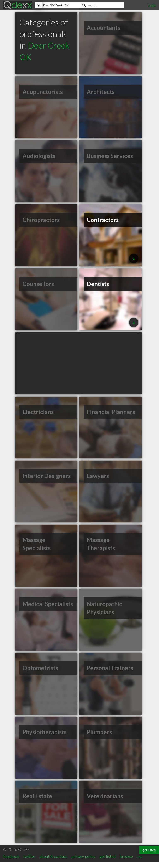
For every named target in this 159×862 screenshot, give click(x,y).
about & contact (53, 856)
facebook (11, 856)
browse (126, 856)
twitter (29, 856)
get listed (107, 856)
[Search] (102, 5)
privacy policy (83, 856)
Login (152, 5)
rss (139, 856)
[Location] (57, 5)
